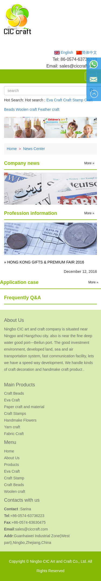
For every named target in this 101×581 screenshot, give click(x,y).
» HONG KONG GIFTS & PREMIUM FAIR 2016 (44, 262)
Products (11, 464)
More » (89, 163)
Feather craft (48, 109)
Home (12, 149)
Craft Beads (14, 393)
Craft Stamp (73, 100)
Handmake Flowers (20, 420)
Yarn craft (12, 427)
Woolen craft (26, 109)
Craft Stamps (15, 413)
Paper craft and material (24, 407)
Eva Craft (54, 100)
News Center (34, 149)
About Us (12, 458)
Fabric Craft (14, 434)
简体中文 (86, 52)
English (63, 52)
